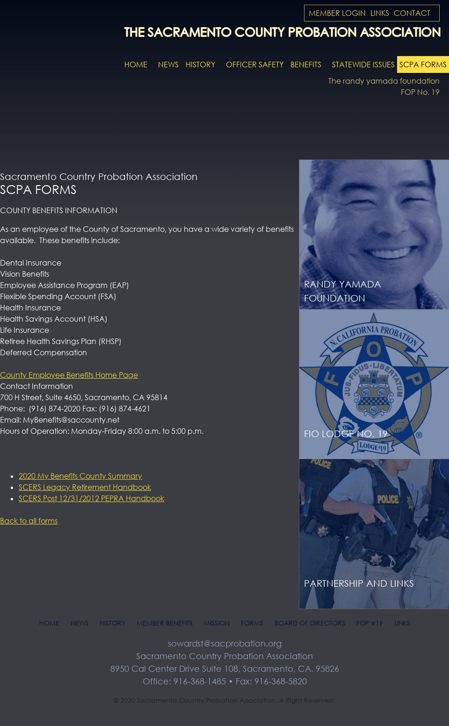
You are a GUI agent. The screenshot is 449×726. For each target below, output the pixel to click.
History (200, 64)
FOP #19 (369, 623)
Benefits (305, 64)
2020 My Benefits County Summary (80, 476)
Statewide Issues (363, 64)
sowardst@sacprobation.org (225, 643)
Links (379, 13)
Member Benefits (165, 623)
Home (135, 64)
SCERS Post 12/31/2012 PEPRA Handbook (91, 498)
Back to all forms (29, 520)
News (168, 64)
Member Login (337, 13)
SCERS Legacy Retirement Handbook (85, 487)
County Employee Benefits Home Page (69, 375)
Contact (412, 13)
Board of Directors (310, 623)
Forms (252, 623)
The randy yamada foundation (384, 81)
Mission (217, 623)
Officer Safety (254, 64)
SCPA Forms (423, 64)
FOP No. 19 (420, 92)
